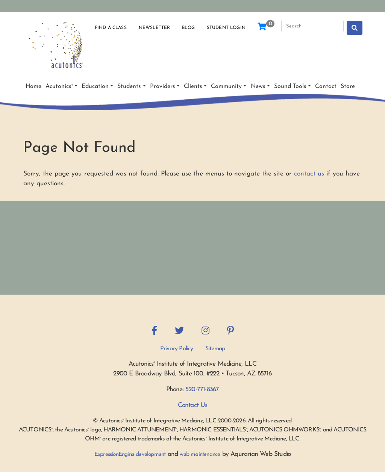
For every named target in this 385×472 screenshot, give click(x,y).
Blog (188, 28)
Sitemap (215, 349)
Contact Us (193, 405)
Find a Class (111, 28)
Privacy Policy (176, 349)
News (258, 86)
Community (226, 86)
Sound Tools (290, 86)
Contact (325, 86)
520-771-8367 (202, 389)
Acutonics (59, 86)
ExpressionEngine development (130, 454)
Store (348, 86)
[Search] (312, 26)
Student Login (226, 28)
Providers (162, 86)
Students (129, 86)
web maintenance (200, 454)
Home (33, 86)
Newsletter (154, 28)
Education (95, 86)
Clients (193, 86)
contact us (309, 174)
